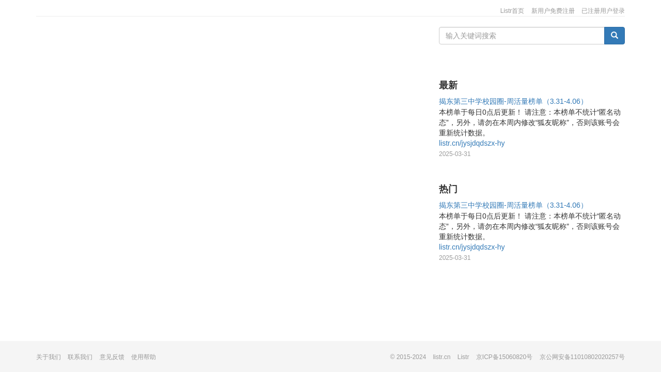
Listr (463, 357)
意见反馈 (112, 357)
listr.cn (441, 357)
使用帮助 (143, 357)
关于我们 (48, 357)
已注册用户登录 (603, 10)
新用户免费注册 (553, 10)
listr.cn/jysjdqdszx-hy (472, 143)
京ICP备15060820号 (504, 357)
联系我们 (80, 357)
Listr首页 (512, 10)
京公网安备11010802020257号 (582, 357)
